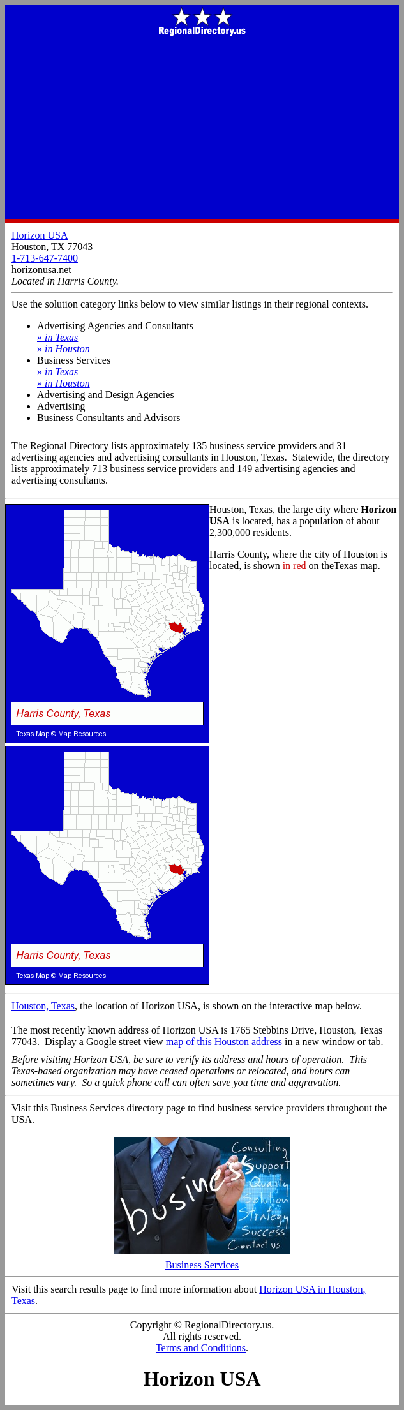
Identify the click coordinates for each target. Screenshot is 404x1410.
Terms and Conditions (201, 1347)
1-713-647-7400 (44, 258)
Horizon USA (39, 235)
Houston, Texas (43, 1005)
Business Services (202, 1260)
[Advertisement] (202, 129)
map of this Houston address (224, 1041)
